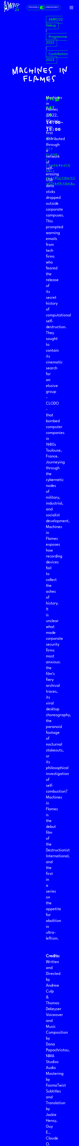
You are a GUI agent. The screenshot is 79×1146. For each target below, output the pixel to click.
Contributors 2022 (57, 57)
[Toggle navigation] (71, 7)
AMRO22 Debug (54, 22)
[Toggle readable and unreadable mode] (43, 7)
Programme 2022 (56, 40)
